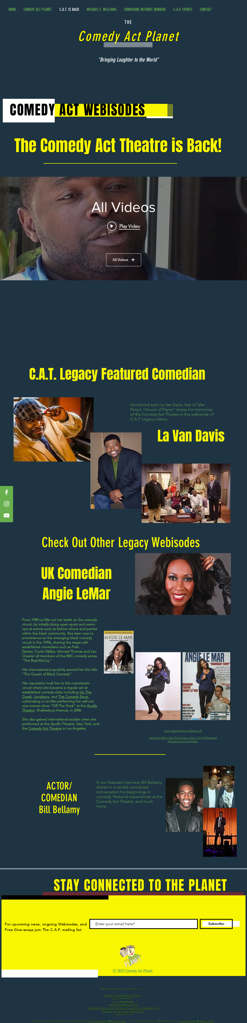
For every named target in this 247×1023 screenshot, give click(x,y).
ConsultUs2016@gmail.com (108, 1021)
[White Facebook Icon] (6, 492)
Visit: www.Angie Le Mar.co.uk (183, 730)
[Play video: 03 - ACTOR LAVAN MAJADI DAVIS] (123, 226)
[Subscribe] (216, 924)
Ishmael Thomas (70, 651)
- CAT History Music (142, 1021)
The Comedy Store (73, 696)
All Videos (123, 259)
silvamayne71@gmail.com (196, 1021)
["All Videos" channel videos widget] (123, 228)
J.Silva (172, 1021)
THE (128, 22)
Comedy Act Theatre (44, 728)
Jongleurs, (42, 696)
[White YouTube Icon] (6, 515)
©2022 (162, 1021)
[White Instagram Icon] (6, 503)
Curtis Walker (45, 651)
